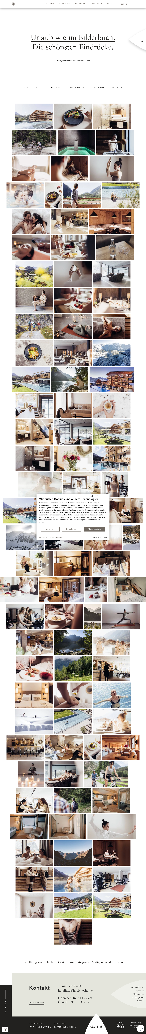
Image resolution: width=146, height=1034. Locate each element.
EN (112, 4)
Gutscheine (96, 4)
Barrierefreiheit (137, 988)
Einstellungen (71, 529)
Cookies (140, 1001)
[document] (73, 512)
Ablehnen (50, 529)
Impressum (139, 991)
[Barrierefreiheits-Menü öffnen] (5, 1029)
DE (108, 4)
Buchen (50, 4)
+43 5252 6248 (72, 986)
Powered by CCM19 (100, 537)
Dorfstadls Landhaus (65, 1027)
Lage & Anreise (36, 1003)
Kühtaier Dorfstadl (40, 1027)
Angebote (80, 4)
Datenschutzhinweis (56, 537)
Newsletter (35, 1023)
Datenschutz (138, 994)
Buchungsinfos (138, 998)
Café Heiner (60, 1023)
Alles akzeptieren (94, 529)
